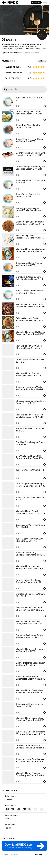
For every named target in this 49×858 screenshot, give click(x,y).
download (36, 2)
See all (42, 61)
